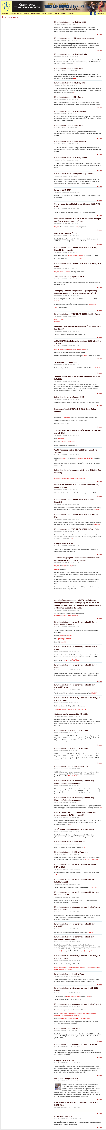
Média (50, 13)
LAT (86, 356)
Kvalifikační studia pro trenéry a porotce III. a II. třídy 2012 (77, 1004)
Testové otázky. (58, 301)
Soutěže (26, 13)
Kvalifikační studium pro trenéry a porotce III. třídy (75, 1018)
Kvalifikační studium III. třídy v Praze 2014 (71, 766)
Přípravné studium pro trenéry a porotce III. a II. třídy (69, 967)
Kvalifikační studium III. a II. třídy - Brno (70, 83)
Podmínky (77, 776)
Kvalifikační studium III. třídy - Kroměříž (70, 142)
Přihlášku (88, 996)
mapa (71, 566)
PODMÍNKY (66, 660)
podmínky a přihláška (64, 639)
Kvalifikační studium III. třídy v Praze (69, 974)
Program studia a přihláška (75, 255)
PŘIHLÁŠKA (75, 660)
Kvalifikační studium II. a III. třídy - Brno (70, 111)
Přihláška (57, 321)
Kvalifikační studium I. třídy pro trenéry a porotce (74, 38)
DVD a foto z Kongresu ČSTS (66, 1079)
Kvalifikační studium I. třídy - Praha (68, 97)
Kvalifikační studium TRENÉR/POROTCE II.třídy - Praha (76, 529)
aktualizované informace (68, 442)
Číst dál (99, 34)
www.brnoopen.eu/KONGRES (84, 458)
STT (83, 356)
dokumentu (97, 524)
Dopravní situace (82, 349)
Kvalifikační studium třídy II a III (67, 1028)
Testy (77, 227)
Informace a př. (72, 259)
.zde (95, 793)
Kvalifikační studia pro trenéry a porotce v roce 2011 (75, 1044)
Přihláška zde (92, 304)
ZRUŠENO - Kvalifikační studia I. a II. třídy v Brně (74, 829)
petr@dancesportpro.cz (88, 951)
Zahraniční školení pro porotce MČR (69, 277)
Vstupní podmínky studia (73, 996)
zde (72, 539)
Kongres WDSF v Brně (63, 544)
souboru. (96, 509)
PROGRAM (66, 417)
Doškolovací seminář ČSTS (65, 233)
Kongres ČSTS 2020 (62, 190)
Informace (5, 13)
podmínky (62, 635)
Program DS (58, 349)
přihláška (80, 259)
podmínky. (64, 642)
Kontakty (71, 13)
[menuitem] (101, 13)
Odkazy (64, 13)
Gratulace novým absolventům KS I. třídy (71, 714)
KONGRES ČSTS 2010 (63, 1117)
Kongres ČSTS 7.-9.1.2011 (64, 1061)
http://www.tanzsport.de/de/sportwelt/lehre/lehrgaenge (70, 478)
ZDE (74, 64)
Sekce (44, 13)
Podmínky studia (59, 319)
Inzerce (57, 13)
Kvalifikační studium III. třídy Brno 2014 (70, 842)
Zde (100, 807)
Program (56, 227)
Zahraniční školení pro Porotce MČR (69, 397)
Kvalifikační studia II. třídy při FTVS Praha (71, 730)
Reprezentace (35, 13)
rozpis (64, 566)
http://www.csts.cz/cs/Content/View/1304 (66, 615)
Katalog (56, 569)
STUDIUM (94, 693)
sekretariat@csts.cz (60, 951)
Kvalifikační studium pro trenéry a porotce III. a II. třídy (70, 709)
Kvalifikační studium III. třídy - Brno (68, 69)
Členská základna (16, 13)
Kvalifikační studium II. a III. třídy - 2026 (70, 22)
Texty (55, 307)
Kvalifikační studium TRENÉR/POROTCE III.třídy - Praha (77, 314)
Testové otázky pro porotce (65, 362)
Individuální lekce (67, 349)
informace (61, 438)
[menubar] (101, 13)
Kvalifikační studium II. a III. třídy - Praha (70, 54)
